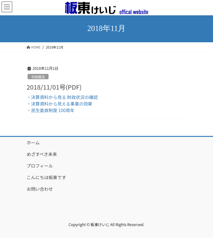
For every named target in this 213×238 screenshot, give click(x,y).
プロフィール (40, 166)
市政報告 (38, 76)
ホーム (33, 142)
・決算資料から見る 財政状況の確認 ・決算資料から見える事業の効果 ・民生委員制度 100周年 (62, 103)
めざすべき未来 (42, 154)
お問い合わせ (40, 189)
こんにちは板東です (46, 177)
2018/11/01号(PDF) (54, 86)
